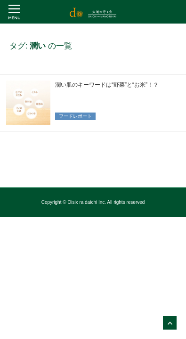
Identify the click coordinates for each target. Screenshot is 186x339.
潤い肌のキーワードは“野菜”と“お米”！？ (107, 84)
